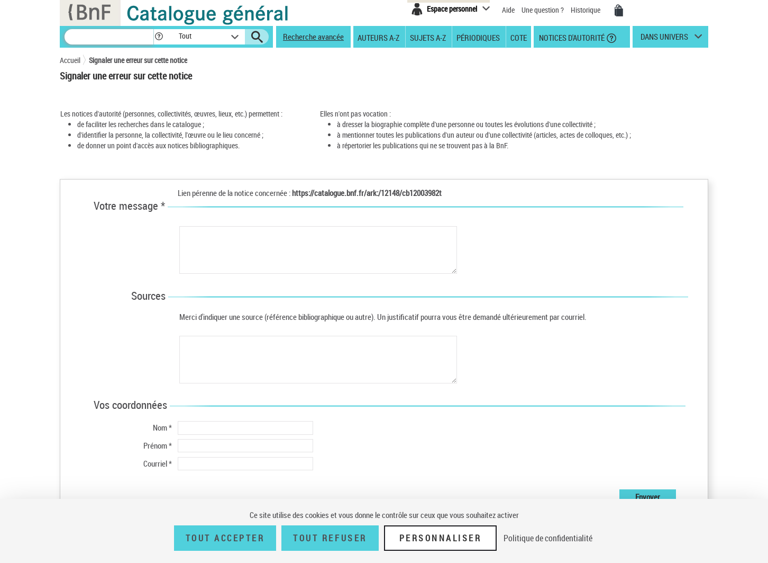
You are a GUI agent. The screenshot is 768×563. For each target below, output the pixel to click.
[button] (158, 36)
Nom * (162, 427)
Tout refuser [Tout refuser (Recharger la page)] (330, 538)
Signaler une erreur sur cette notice (138, 60)
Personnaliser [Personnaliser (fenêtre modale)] (440, 538)
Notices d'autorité (571, 37)
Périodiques (478, 37)
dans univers (664, 39)
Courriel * (157, 463)
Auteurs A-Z (378, 37)
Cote (518, 37)
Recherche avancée (313, 36)
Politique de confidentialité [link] (548, 538)
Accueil (70, 60)
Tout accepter (225, 538)
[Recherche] (109, 36)
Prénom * (157, 445)
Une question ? (543, 10)
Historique (586, 10)
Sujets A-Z (428, 37)
